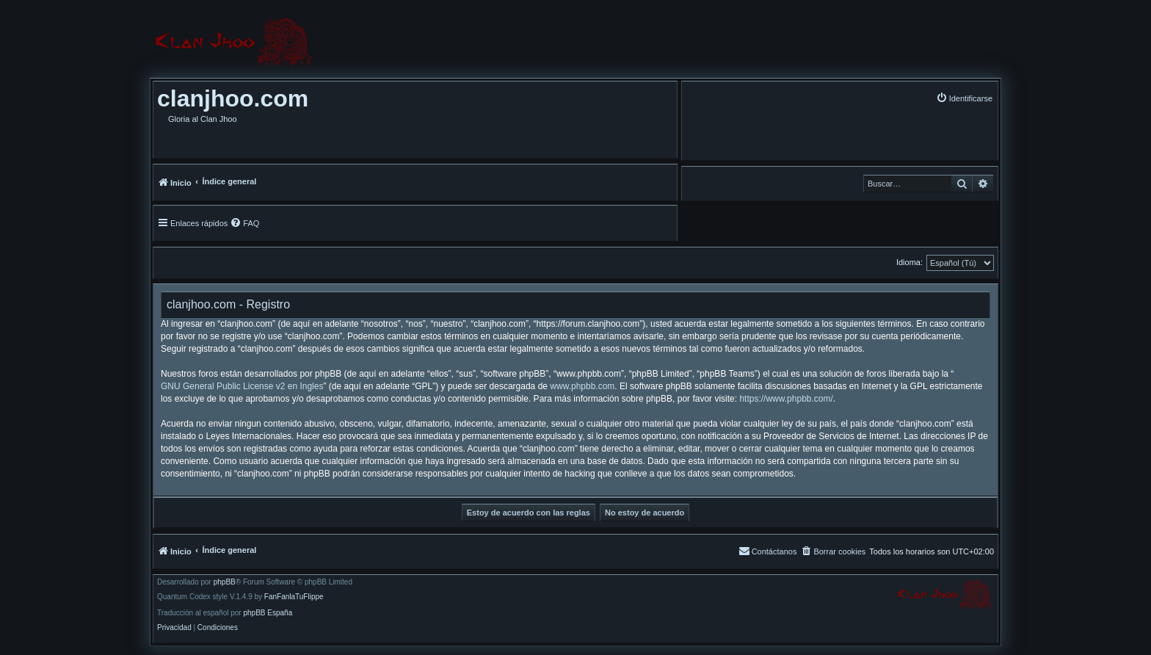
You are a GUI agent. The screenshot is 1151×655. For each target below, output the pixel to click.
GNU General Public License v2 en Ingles (242, 386)
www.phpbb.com (582, 386)
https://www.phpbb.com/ (785, 399)
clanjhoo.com (232, 98)
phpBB (225, 582)
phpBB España (267, 613)
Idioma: (909, 262)
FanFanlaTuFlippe (294, 597)
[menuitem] (964, 98)
